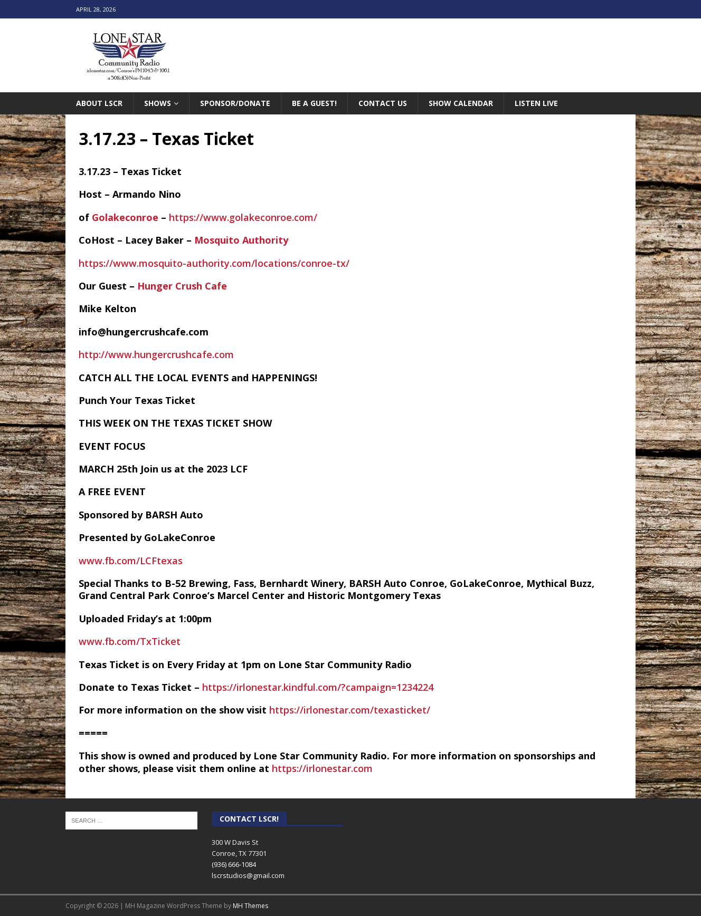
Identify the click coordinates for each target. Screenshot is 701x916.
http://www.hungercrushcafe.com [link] (156, 354)
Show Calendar (461, 103)
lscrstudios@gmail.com (248, 875)
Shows (157, 103)
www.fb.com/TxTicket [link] (130, 641)
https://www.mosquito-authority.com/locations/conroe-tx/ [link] (214, 263)
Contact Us (382, 103)
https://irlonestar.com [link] (322, 768)
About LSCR (99, 103)
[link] (125, 217)
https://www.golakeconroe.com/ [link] (243, 217)
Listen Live (536, 103)
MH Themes (250, 905)
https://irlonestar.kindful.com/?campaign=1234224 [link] (317, 687)
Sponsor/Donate (235, 103)
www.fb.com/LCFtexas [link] (131, 560)
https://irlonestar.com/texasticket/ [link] (349, 709)
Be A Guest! (314, 103)
